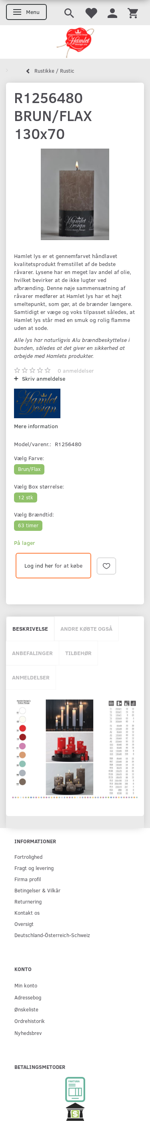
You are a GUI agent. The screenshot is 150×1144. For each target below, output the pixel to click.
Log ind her (38, 565)
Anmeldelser (31, 677)
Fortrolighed (28, 856)
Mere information (36, 426)
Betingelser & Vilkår (37, 890)
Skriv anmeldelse (42, 378)
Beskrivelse (30, 628)
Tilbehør (78, 653)
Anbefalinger (32, 653)
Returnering (28, 901)
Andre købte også (86, 628)
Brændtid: (34, 514)
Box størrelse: (39, 486)
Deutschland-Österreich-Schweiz (52, 934)
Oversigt (24, 923)
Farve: (29, 458)
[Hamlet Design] (75, 42)
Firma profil (27, 879)
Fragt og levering (34, 867)
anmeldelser (76, 370)
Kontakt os (27, 912)
